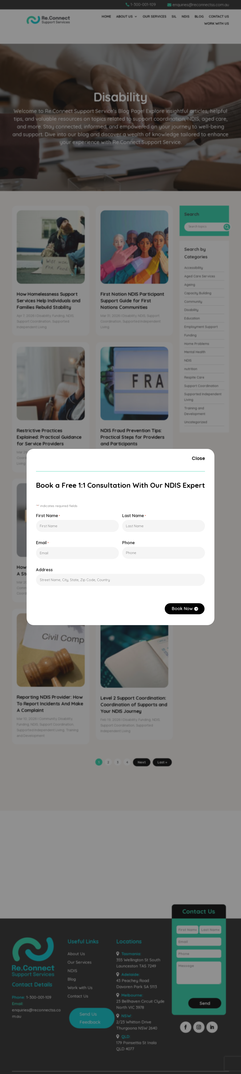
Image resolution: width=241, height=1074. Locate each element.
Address (44, 570)
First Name (48, 516)
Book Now (182, 608)
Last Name (134, 516)
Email (42, 543)
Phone (128, 543)
